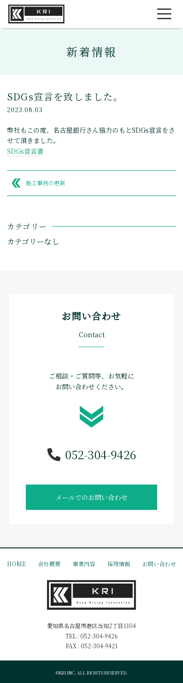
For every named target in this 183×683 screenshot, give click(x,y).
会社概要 (49, 564)
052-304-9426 (91, 454)
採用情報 (118, 564)
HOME (16, 564)
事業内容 (84, 564)
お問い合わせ (159, 564)
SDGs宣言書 (25, 151)
